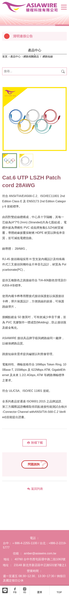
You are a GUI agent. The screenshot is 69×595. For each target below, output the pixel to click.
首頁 (5, 56)
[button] (62, 143)
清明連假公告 (23, 36)
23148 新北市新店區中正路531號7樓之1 (40, 565)
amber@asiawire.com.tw (40, 553)
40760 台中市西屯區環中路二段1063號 (40, 559)
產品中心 (15, 56)
